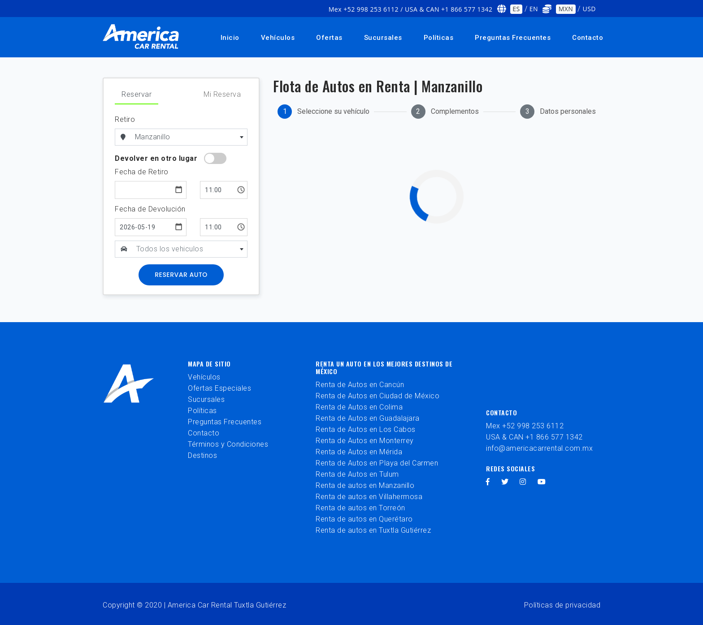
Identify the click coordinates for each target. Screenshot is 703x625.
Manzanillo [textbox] (152, 137)
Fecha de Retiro (142, 172)
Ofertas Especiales (219, 388)
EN (533, 8)
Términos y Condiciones (228, 444)
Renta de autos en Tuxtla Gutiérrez (373, 530)
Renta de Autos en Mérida (359, 452)
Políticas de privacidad (562, 605)
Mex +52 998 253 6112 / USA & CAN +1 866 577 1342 (411, 9)
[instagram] (523, 482)
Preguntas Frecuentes (513, 38)
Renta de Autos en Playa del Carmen (377, 463)
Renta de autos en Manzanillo (365, 485)
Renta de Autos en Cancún (360, 384)
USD (589, 8)
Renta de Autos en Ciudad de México (377, 396)
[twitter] (505, 482)
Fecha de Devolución (150, 209)
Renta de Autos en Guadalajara (368, 418)
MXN (566, 8)
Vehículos (278, 38)
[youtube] (542, 482)
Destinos (202, 455)
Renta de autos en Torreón (360, 508)
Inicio (230, 38)
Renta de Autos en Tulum (357, 474)
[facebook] (488, 482)
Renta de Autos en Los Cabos (366, 429)
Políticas (439, 38)
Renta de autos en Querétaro (364, 519)
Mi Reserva (222, 94)
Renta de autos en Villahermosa (369, 496)
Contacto (587, 38)
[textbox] (190, 249)
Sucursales (383, 38)
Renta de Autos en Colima (359, 407)
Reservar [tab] (137, 94)
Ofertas (329, 38)
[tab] (323, 111)
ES (516, 8)
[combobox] (189, 137)
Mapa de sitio (209, 363)
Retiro (125, 119)
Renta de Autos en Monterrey (365, 440)
